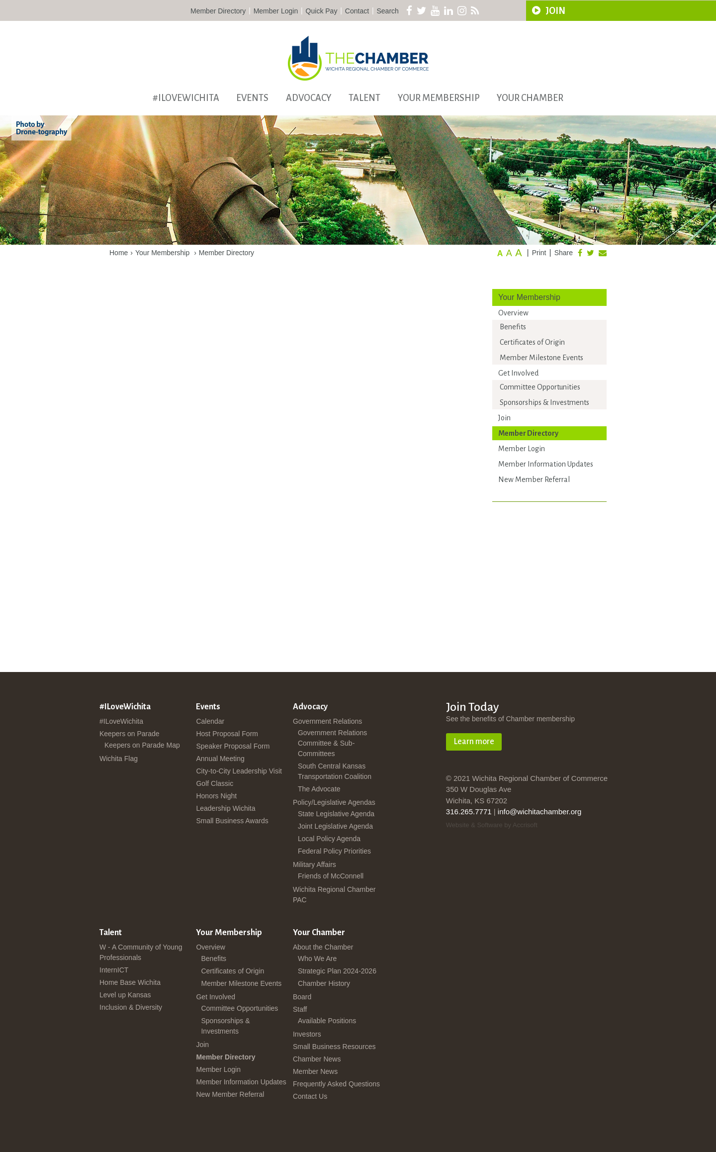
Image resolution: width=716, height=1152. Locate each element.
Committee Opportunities (540, 387)
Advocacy (309, 98)
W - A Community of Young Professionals (140, 952)
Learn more (473, 741)
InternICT (113, 970)
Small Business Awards (232, 821)
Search (388, 11)
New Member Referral (534, 479)
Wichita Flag (118, 759)
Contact (357, 11)
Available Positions (327, 1021)
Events (252, 98)
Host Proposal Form (227, 734)
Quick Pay (322, 11)
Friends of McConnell (330, 876)
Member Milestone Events (541, 358)
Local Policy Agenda (329, 839)
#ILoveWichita (186, 98)
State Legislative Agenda (336, 814)
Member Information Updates (545, 464)
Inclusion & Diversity (130, 1007)
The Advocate (319, 789)
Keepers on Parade (129, 734)
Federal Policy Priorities (334, 851)
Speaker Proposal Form (232, 746)
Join (504, 418)
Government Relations (327, 721)
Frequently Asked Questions (336, 1084)
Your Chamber (530, 98)
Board (302, 997)
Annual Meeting (220, 759)
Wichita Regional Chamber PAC (334, 894)
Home (118, 253)
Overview (513, 313)
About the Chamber (323, 947)
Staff (300, 1009)
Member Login (276, 11)
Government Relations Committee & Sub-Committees (332, 743)
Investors (307, 1034)
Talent (364, 98)
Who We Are (317, 958)
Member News (315, 1071)
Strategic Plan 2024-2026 (337, 971)
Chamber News (317, 1059)
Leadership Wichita (225, 808)
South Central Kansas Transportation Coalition (334, 771)
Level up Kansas (125, 995)
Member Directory (218, 11)
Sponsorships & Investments (544, 402)
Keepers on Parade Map (142, 745)
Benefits (513, 327)
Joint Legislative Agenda (335, 826)
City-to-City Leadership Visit (238, 771)
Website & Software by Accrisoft (491, 825)
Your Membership (439, 98)
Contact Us (310, 1096)
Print (539, 253)
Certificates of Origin (532, 342)
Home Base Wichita (130, 982)
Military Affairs (314, 864)
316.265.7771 (469, 811)
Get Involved (518, 373)
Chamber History (324, 983)
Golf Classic (214, 783)
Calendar (210, 721)
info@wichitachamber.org (540, 811)
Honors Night (216, 796)
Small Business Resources (334, 1047)
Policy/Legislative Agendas (334, 802)
